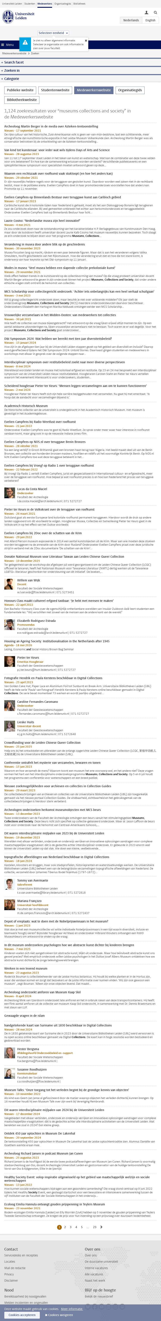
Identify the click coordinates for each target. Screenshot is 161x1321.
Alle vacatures (94, 1274)
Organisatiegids (62, 3)
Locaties (9, 1262)
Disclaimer (11, 1281)
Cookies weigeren (60, 1315)
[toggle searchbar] (155, 12)
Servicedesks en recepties (21, 1255)
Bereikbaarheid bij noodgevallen (25, 1297)
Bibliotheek (79, 3)
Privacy (9, 1274)
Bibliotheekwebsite (22, 100)
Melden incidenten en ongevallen (26, 1303)
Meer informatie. (72, 1309)
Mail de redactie (14, 1268)
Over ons (91, 1255)
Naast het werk (95, 1281)
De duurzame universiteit (101, 1262)
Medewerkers (44, 3)
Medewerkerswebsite (14, 53)
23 (95, 1227)
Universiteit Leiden (12, 3)
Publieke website (20, 90)
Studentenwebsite (55, 90)
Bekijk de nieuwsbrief (99, 1297)
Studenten (29, 3)
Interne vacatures (96, 1268)
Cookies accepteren (22, 1315)
